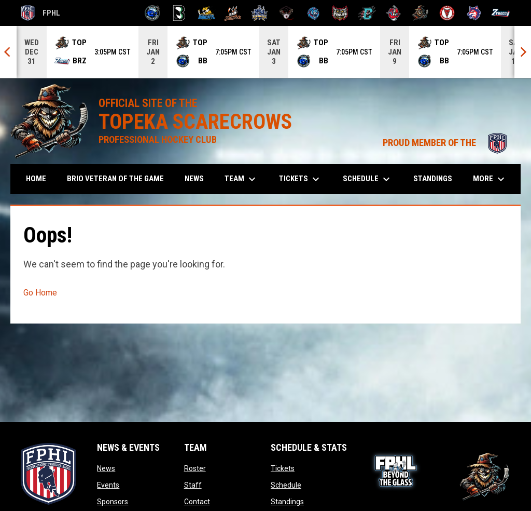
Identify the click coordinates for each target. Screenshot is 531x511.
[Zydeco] (500, 13)
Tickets (283, 468)
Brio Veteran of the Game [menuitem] (115, 178)
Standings (287, 501)
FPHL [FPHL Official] (40, 13)
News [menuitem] (194, 178)
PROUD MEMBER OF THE (446, 143)
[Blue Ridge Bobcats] (206, 13)
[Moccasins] (286, 13)
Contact (197, 501)
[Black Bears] (179, 13)
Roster (195, 468)
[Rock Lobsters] (393, 13)
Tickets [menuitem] (300, 179)
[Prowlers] (340, 13)
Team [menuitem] (241, 179)
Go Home (40, 293)
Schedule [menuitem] (368, 179)
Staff (193, 485)
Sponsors (112, 501)
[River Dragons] (366, 13)
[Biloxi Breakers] (152, 13)
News (106, 468)
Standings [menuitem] (432, 178)
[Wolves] (474, 13)
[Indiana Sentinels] (259, 13)
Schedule (286, 485)
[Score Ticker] (265, 52)
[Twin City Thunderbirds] (447, 13)
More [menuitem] (490, 179)
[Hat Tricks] (233, 13)
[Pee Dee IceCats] (313, 13)
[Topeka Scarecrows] (420, 13)
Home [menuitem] (36, 178)
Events (108, 485)
